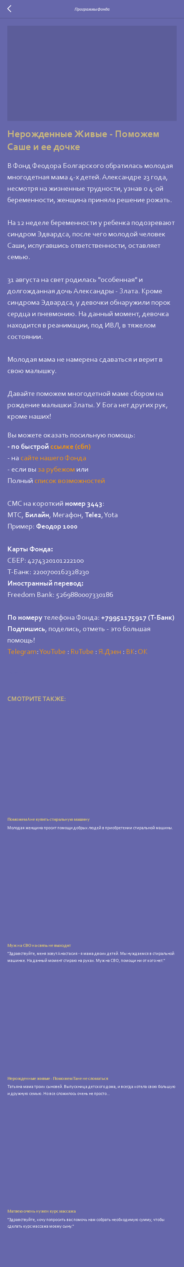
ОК (143, 652)
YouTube (52, 652)
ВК (130, 652)
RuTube (82, 652)
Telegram (22, 652)
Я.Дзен (109, 652)
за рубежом (56, 469)
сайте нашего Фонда (53, 458)
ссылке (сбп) (70, 447)
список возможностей (70, 481)
